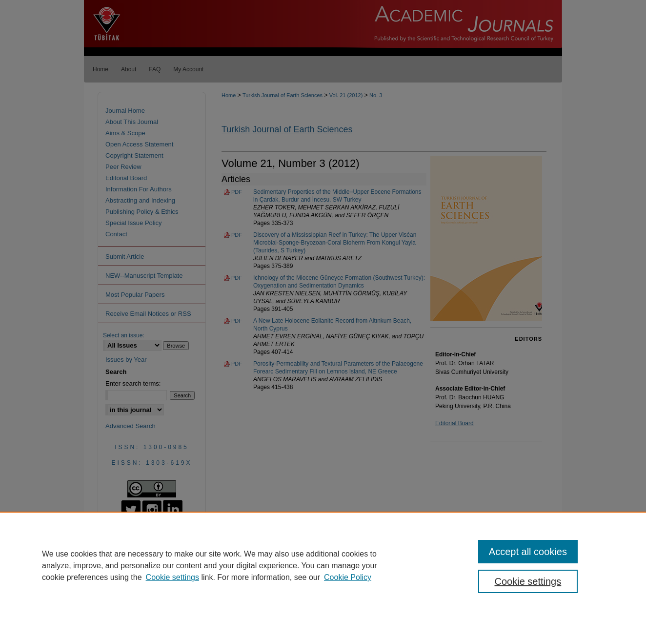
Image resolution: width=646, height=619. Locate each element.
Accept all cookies (528, 551)
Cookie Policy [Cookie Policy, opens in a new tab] (347, 577)
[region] (323, 565)
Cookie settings (172, 577)
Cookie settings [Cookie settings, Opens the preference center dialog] (528, 581)
